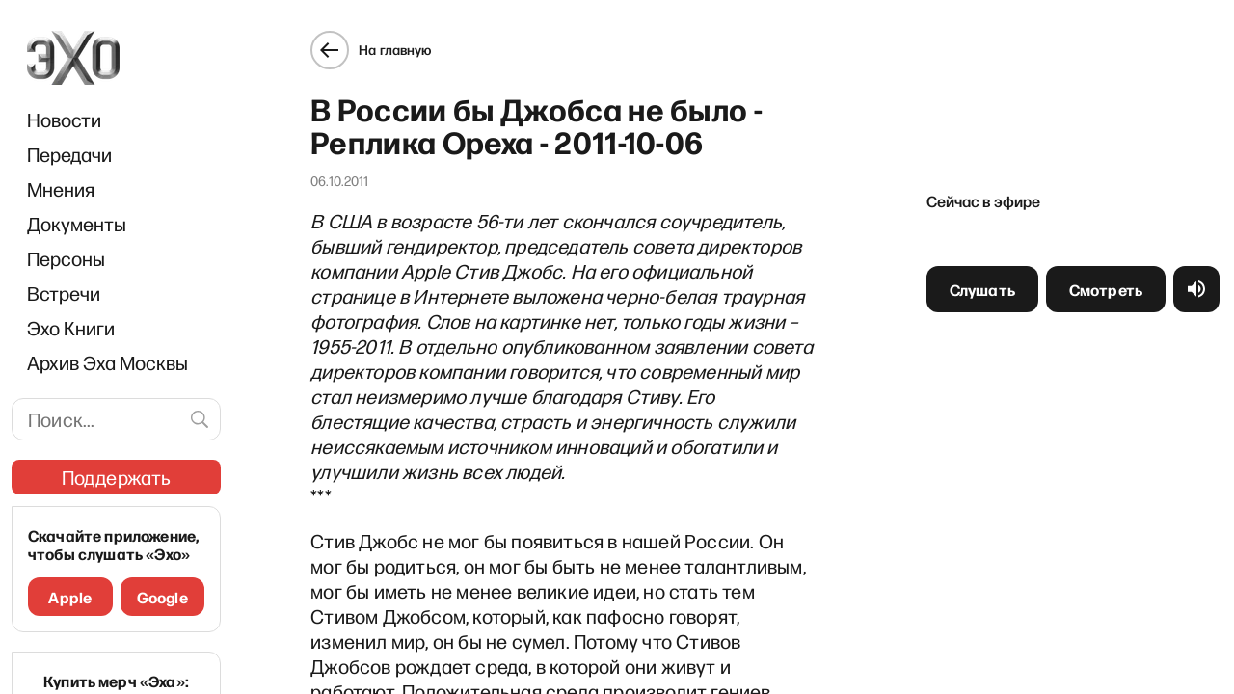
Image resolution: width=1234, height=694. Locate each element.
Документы (76, 223)
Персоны (66, 258)
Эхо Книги (71, 327)
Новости (64, 119)
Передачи (69, 154)
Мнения (60, 188)
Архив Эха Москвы (107, 362)
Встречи (63, 293)
